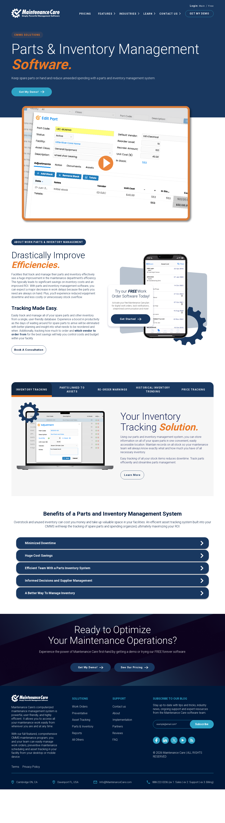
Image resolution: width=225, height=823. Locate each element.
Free (211, 6)
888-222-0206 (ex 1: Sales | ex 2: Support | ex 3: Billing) (180, 785)
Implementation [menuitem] (122, 722)
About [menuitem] (116, 716)
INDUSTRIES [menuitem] (127, 14)
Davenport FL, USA (66, 785)
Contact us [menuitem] (119, 709)
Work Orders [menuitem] (80, 709)
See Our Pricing (134, 670)
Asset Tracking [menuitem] (81, 722)
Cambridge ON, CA (27, 785)
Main (202, 6)
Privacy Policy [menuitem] (31, 769)
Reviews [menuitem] (117, 736)
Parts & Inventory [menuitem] (82, 729)
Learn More (132, 476)
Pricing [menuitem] (85, 14)
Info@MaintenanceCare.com (112, 785)
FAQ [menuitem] (115, 742)
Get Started (128, 320)
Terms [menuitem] (15, 769)
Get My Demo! (31, 92)
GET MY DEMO (199, 13)
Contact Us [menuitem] (168, 14)
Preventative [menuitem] (80, 716)
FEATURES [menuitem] (105, 14)
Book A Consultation (29, 351)
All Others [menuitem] (78, 742)
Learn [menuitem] (147, 14)
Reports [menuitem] (77, 736)
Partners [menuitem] (117, 729)
